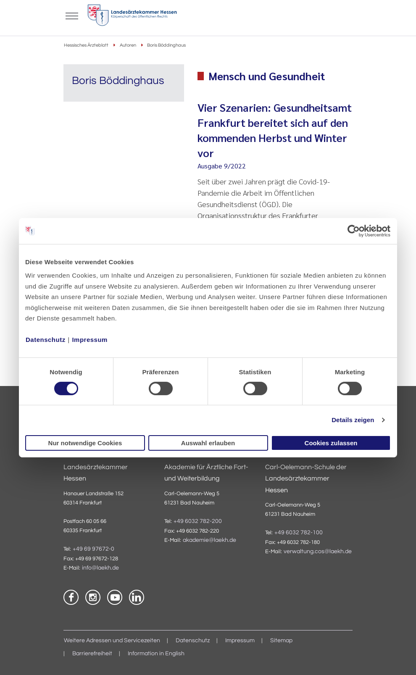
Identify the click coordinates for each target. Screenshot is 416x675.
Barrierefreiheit (92, 654)
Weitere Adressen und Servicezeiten (112, 640)
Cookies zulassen (331, 442)
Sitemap (281, 640)
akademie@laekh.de (209, 540)
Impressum (90, 339)
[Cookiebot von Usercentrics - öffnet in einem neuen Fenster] (354, 230)
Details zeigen (353, 419)
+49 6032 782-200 (198, 521)
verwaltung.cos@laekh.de (318, 551)
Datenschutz (46, 339)
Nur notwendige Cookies (85, 442)
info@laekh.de (100, 568)
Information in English (156, 654)
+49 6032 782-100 (298, 533)
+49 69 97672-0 (93, 549)
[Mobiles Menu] (71, 15)
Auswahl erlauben (208, 442)
